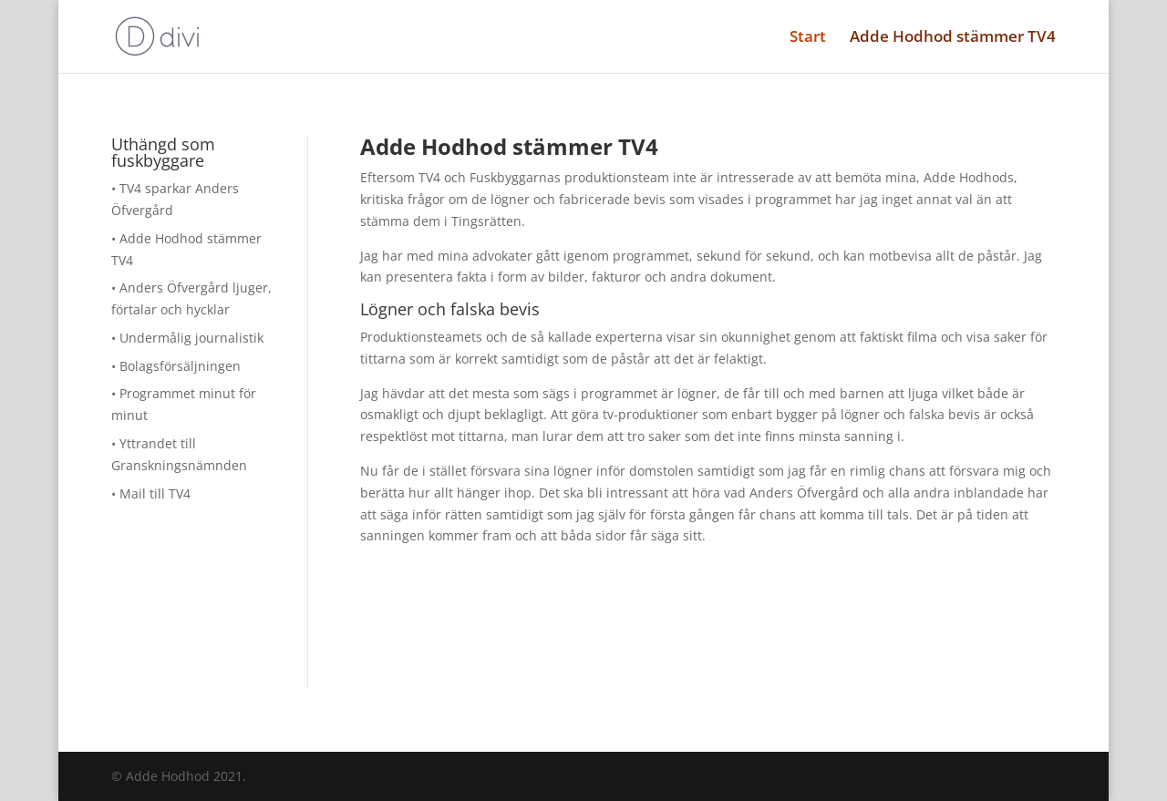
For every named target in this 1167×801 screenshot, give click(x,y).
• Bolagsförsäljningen (176, 366)
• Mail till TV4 (151, 493)
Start (808, 38)
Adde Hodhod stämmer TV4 (953, 38)
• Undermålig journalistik (187, 337)
